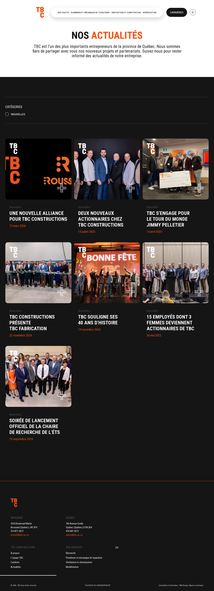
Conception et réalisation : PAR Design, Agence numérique (181, 585)
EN (117, 547)
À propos (15, 553)
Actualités (16, 566)
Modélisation (72, 566)
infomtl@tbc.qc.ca (20, 534)
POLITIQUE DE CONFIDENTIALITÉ (97, 585)
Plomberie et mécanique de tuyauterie (84, 557)
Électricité (71, 553)
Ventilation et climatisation (79, 562)
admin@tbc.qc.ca (74, 534)
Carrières (176, 12)
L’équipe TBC (17, 557)
